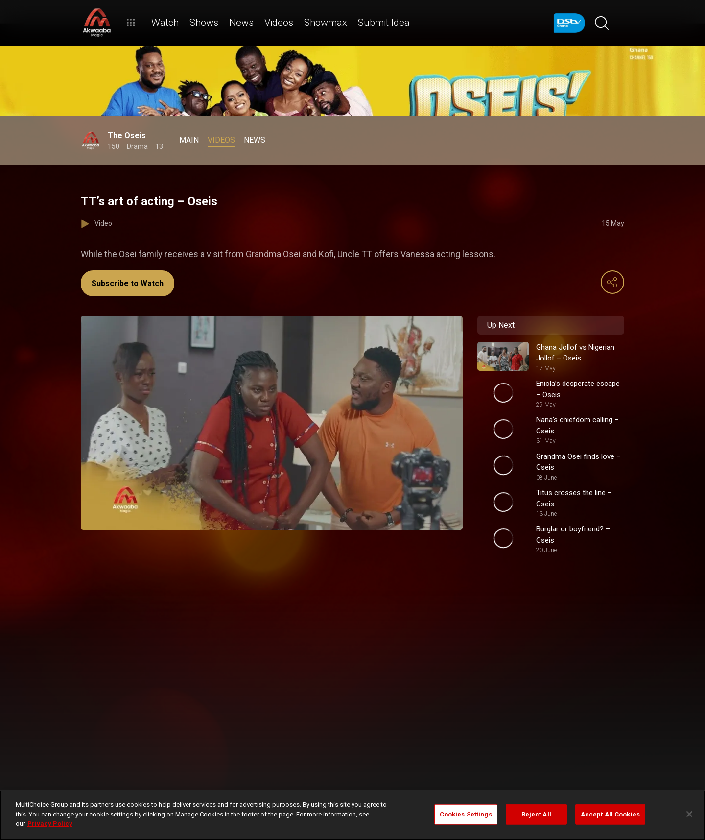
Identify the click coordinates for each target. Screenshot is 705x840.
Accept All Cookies (610, 814)
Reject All (536, 814)
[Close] (689, 814)
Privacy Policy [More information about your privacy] (49, 823)
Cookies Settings (466, 814)
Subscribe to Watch (128, 283)
